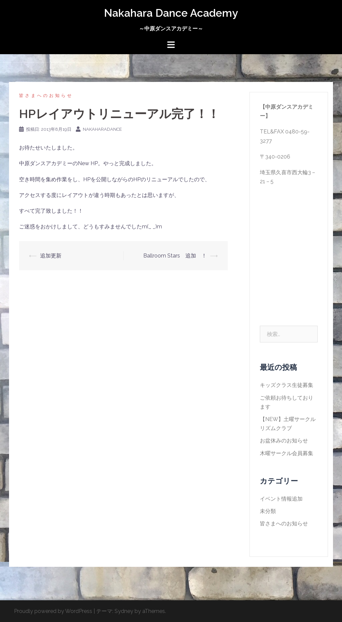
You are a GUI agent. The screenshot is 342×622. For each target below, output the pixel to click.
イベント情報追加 (281, 499)
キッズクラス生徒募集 (286, 385)
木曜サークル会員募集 (286, 453)
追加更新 (50, 255)
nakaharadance (102, 129)
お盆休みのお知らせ (284, 440)
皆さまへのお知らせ (46, 95)
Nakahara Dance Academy (171, 13)
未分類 (268, 511)
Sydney (124, 611)
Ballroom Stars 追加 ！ (175, 255)
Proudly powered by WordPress (53, 611)
